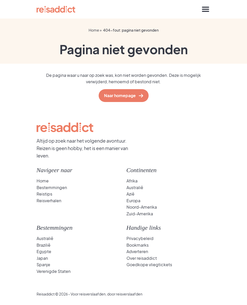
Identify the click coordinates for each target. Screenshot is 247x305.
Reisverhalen (49, 200)
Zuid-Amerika (139, 213)
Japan (42, 258)
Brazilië (43, 245)
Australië (134, 187)
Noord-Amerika (141, 207)
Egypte (44, 251)
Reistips (44, 194)
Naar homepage (121, 95)
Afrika (132, 180)
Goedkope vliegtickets (149, 264)
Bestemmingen (52, 187)
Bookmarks (137, 245)
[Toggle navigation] (205, 9)
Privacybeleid (140, 238)
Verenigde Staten (54, 271)
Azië (130, 194)
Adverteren (137, 251)
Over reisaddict (141, 258)
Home (94, 30)
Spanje (43, 264)
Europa (133, 200)
